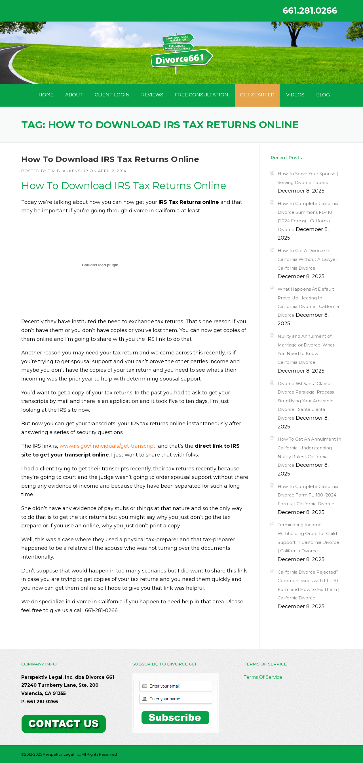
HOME (46, 95)
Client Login (112, 95)
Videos (295, 95)
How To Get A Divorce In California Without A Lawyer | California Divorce (309, 259)
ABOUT (74, 95)
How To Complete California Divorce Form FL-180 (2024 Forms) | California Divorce (308, 495)
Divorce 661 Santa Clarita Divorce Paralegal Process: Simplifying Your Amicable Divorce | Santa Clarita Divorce (306, 401)
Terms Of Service (263, 677)
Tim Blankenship (68, 170)
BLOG (323, 95)
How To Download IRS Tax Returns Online (110, 159)
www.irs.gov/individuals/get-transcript (107, 446)
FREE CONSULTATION (201, 95)
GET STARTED (257, 95)
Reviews (152, 95)
